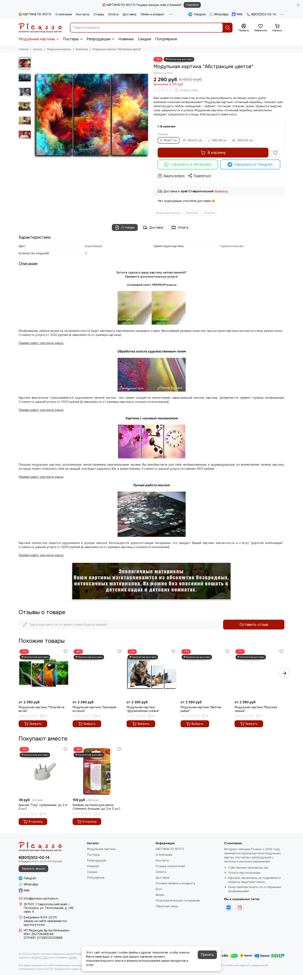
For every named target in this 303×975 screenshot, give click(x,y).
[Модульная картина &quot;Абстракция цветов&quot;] (91, 115)
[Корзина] (277, 28)
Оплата (113, 14)
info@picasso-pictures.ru (41, 898)
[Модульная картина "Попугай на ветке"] (43, 673)
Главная (23, 49)
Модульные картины (37, 39)
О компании (63, 14)
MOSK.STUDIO (40, 957)
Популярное (166, 39)
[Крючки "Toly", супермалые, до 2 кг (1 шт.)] (43, 771)
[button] (284, 673)
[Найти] (227, 28)
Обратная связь (167, 906)
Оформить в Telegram (250, 164)
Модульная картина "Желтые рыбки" (201, 709)
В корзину (213, 152)
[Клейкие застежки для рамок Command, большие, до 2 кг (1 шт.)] (97, 771)
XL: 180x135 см (242, 140)
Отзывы (98, 14)
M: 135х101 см (192, 140)
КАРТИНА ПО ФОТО (170, 849)
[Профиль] (244, 28)
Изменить (221, 191)
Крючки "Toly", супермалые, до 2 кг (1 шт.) (43, 807)
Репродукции (98, 39)
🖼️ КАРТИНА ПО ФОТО (35, 14)
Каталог (37, 49)
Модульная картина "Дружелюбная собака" (143, 709)
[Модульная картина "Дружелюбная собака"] (151, 673)
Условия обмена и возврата (175, 883)
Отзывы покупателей (170, 866)
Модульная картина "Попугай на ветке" (41, 709)
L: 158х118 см (217, 140)
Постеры (71, 39)
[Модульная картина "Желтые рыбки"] (205, 673)
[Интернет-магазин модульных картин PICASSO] (40, 28)
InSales (72, 957)
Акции (160, 895)
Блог (159, 889)
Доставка (129, 14)
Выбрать (33, 724)
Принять (207, 954)
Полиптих (209, 213)
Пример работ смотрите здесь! (41, 477)
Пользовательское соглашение (178, 900)
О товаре (125, 227)
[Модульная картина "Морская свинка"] (259, 673)
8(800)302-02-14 (261, 14)
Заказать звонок (33, 868)
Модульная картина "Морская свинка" (256, 709)
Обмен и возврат (152, 14)
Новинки (126, 39)
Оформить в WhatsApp (188, 164)
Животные (82, 49)
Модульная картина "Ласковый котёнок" (94, 709)
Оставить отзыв (253, 624)
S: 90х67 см (168, 140)
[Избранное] (260, 28)
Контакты (82, 14)
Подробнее (192, 5)
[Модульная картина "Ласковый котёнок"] (97, 673)
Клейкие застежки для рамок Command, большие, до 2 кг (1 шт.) (96, 807)
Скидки (144, 39)
